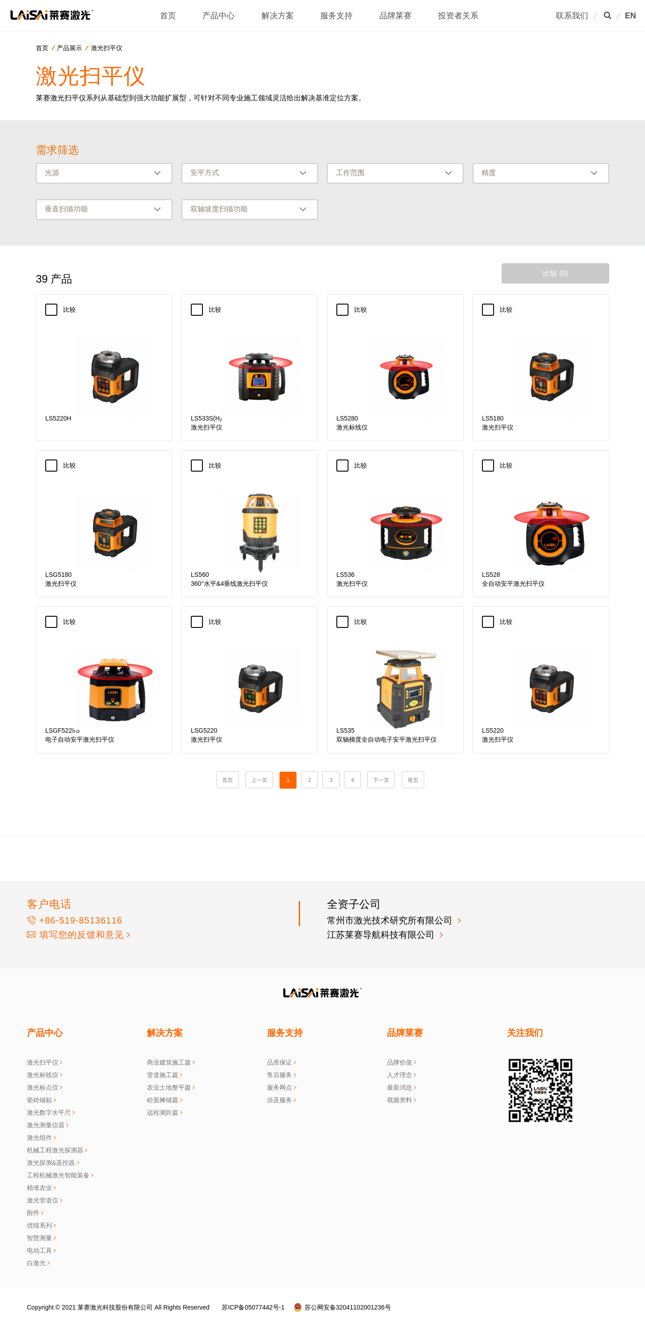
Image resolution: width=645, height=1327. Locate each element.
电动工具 (39, 1250)
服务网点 (279, 1087)
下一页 (381, 780)
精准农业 (39, 1187)
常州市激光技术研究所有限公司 (391, 920)
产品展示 (69, 48)
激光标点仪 (42, 1087)
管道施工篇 (162, 1074)
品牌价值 (399, 1062)
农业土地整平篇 (169, 1087)
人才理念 (399, 1074)
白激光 (36, 1263)
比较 (74, 309)
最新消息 (399, 1087)
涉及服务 (279, 1100)
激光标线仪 (42, 1074)
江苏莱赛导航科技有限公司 (382, 935)
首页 (171, 15)
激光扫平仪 (106, 48)
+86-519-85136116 (74, 920)
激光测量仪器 (45, 1125)
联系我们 (572, 15)
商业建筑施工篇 (169, 1062)
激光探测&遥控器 (51, 1162)
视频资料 (399, 1100)
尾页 (413, 780)
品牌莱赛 (399, 15)
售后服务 (279, 1074)
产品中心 (222, 15)
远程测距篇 (162, 1112)
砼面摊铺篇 (162, 1100)
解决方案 (281, 15)
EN (630, 15)
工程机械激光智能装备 (58, 1175)
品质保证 (279, 1062)
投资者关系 (462, 15)
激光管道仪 (42, 1200)
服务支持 (340, 15)
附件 (33, 1212)
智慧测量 (39, 1237)
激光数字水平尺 (49, 1112)
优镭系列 (39, 1225)
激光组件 (39, 1137)
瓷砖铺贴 (39, 1100)
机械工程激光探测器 (55, 1150)
